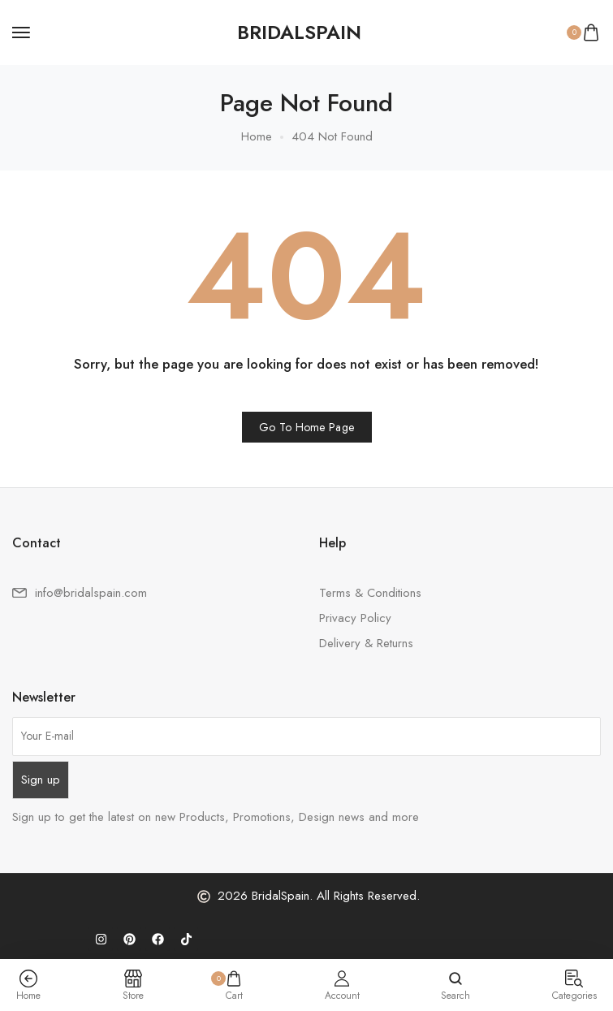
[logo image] (299, 32)
